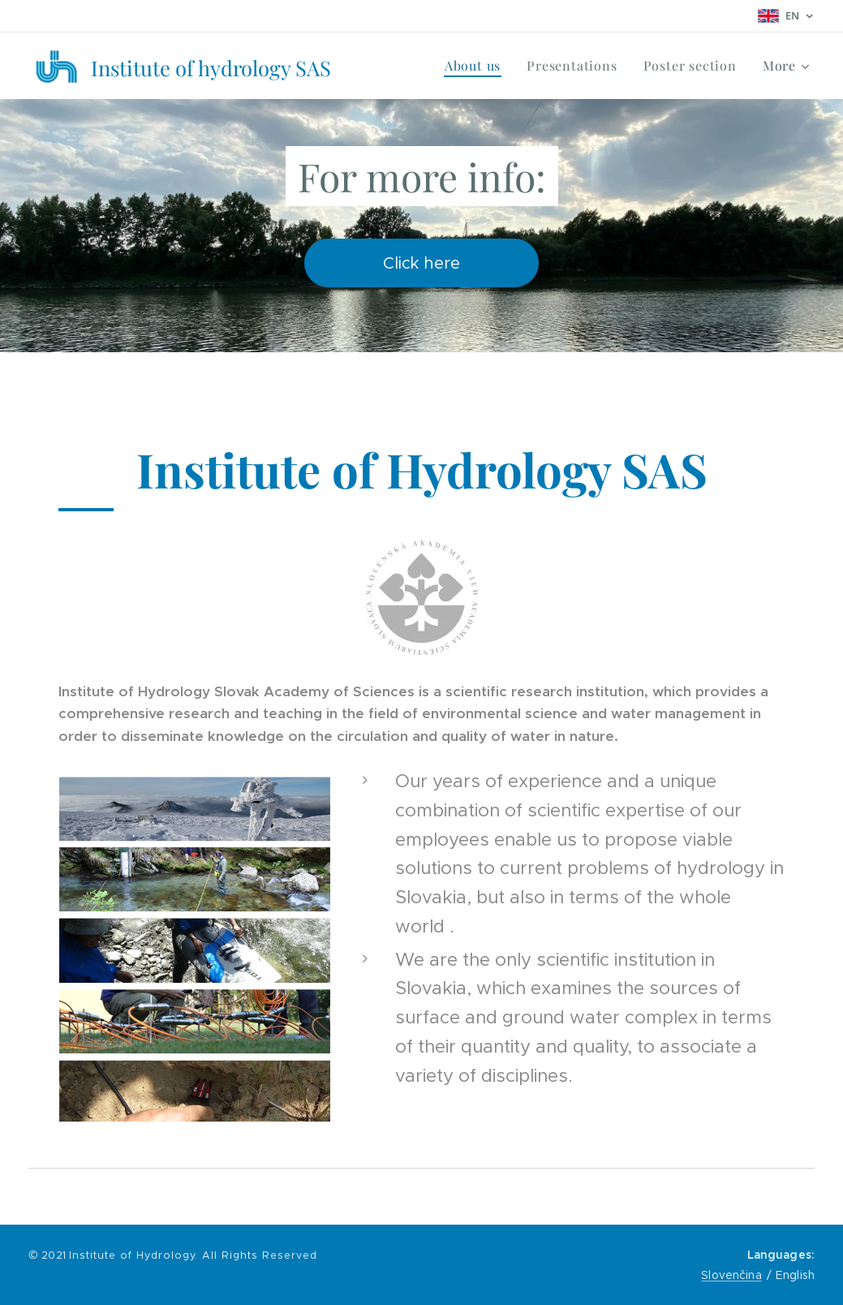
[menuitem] (477, 65)
